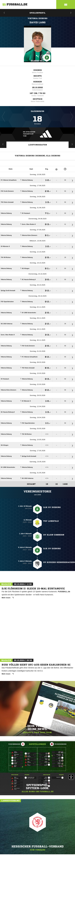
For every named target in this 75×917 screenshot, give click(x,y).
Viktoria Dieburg (37, 18)
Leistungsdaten (37, 145)
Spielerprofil (37, 13)
